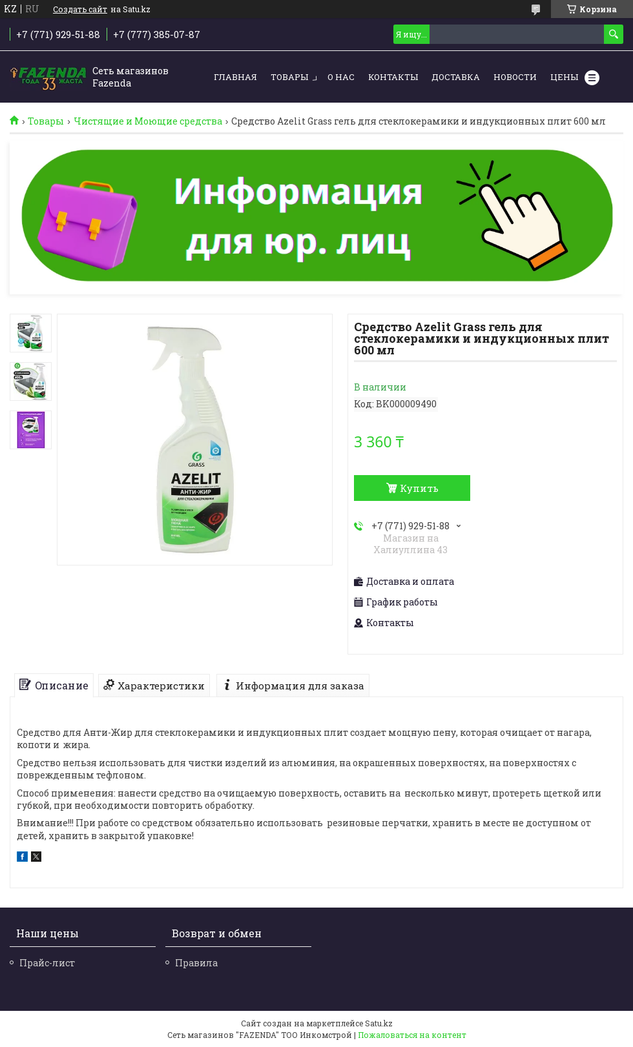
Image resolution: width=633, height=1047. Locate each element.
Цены (564, 77)
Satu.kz (379, 1023)
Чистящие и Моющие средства (148, 121)
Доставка (455, 77)
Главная (235, 77)
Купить (419, 488)
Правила (196, 963)
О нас (341, 77)
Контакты (393, 77)
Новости (515, 77)
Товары (289, 77)
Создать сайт (80, 9)
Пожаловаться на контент (412, 1035)
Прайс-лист (47, 963)
